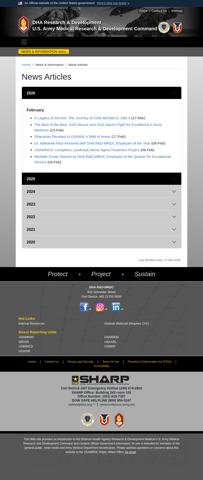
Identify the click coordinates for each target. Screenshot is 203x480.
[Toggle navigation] (24, 42)
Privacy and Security (80, 361)
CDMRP (110, 346)
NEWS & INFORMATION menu (43, 51)
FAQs (143, 11)
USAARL (110, 342)
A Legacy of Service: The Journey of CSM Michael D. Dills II (82, 118)
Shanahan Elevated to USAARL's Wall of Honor (72, 136)
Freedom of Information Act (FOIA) (150, 361)
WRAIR (24, 342)
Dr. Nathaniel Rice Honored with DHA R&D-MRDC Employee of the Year (92, 143)
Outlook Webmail (126, 323)
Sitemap (177, 11)
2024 (31, 192)
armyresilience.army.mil (117, 404)
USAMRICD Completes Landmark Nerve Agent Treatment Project (86, 150)
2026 (31, 93)
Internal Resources (32, 323)
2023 (31, 204)
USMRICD (26, 346)
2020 (31, 242)
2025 (31, 179)
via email (130, 452)
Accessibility (101, 366)
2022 (31, 217)
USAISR (24, 351)
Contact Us (159, 11)
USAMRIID (26, 337)
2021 (31, 229)
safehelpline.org (80, 404)
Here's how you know (111, 3)
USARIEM (111, 337)
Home (26, 65)
